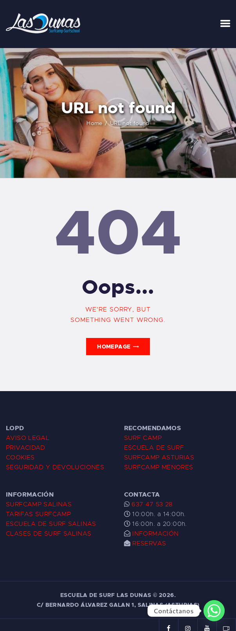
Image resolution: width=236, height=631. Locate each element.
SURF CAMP (143, 438)
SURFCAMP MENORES (158, 467)
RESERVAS (149, 543)
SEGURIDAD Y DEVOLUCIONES (55, 467)
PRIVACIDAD (25, 448)
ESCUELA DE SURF (154, 448)
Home (106, 123)
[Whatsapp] (214, 610)
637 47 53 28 (151, 504)
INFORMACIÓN (155, 534)
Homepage (113, 346)
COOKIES (20, 457)
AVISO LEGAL (27, 438)
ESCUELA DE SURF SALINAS (51, 524)
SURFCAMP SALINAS (39, 504)
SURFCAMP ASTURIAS (159, 457)
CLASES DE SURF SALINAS (48, 534)
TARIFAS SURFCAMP (38, 514)
